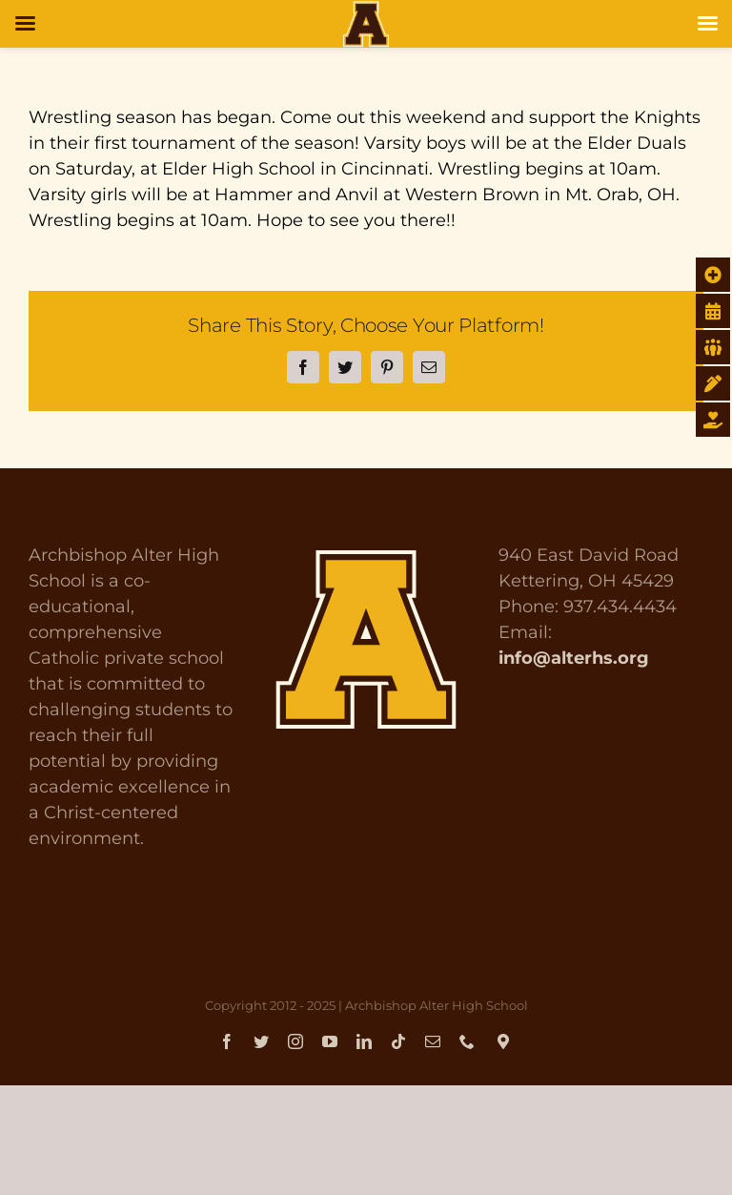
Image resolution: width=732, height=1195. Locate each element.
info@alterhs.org (573, 658)
